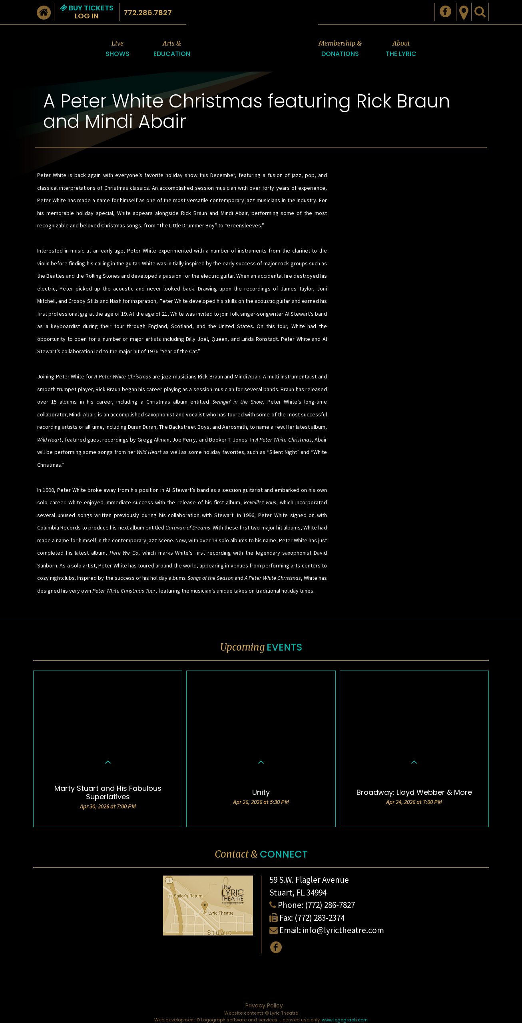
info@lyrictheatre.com (343, 930)
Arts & (171, 49)
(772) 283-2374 (320, 917)
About (401, 49)
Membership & (340, 49)
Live (118, 49)
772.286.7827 (148, 13)
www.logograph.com (345, 1020)
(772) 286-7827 (330, 905)
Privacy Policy (264, 1005)
